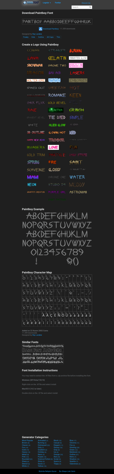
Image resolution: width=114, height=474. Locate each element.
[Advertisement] (11, 45)
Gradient (42, 450)
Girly (41, 447)
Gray (57, 450)
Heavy (26, 452)
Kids (33, 37)
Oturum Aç (86, 3)
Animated (43, 440)
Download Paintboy (49, 29)
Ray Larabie (37, 34)
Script (57, 459)
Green (74, 450)
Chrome (74, 443)
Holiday (42, 452)
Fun (25, 447)
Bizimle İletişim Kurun (47, 471)
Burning (42, 443)
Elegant (58, 445)
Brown (25, 443)
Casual (58, 443)
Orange (58, 454)
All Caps (50, 37)
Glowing (74, 447)
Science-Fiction (45, 459)
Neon (41, 454)
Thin (58, 37)
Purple (42, 457)
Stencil (26, 464)
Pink (25, 457)
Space (57, 461)
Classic (26, 445)
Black (57, 440)
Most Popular (27, 440)
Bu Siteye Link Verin (67, 471)
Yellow (42, 466)
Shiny (41, 461)
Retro (73, 457)
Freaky (26, 37)
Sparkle (74, 461)
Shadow (74, 459)
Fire (72, 445)
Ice (56, 452)
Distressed (44, 445)
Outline (41, 37)
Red (57, 457)
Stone (41, 464)
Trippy (57, 464)
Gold (25, 450)
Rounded (27, 459)
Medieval (75, 452)
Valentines (75, 464)
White (25, 466)
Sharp (25, 461)
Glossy (58, 447)
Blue (73, 440)
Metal (25, 454)
